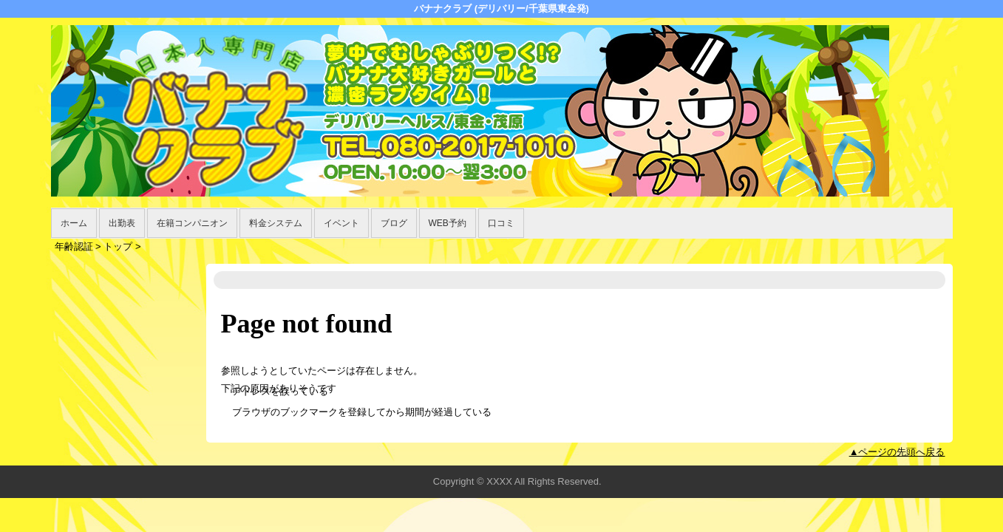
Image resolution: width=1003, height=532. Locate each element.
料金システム (275, 223)
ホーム (74, 223)
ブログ (394, 223)
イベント (341, 223)
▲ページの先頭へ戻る (897, 451)
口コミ (501, 223)
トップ (117, 246)
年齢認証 (74, 246)
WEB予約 (447, 223)
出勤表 (122, 223)
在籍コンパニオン (192, 223)
